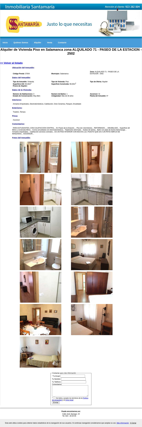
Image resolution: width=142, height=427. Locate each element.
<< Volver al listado (11, 63)
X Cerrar (133, 423)
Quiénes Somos (21, 42)
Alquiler (37, 42)
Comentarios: (72, 391)
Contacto (62, 42)
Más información (123, 423)
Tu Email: (68, 376)
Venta (49, 42)
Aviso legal (67, 402)
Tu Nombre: (69, 379)
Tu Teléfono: (69, 381)
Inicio (5, 42)
